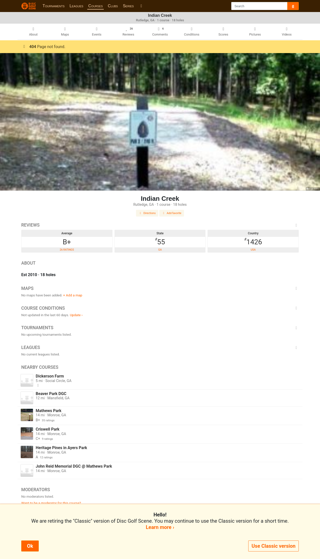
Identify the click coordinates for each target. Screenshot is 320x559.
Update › (76, 315)
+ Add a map (72, 295)
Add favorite (172, 213)
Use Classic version (274, 546)
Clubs (113, 6)
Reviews (160, 225)
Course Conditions (160, 308)
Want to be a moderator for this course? (51, 503)
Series (128, 6)
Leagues (76, 6)
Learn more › (160, 527)
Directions (147, 213)
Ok (30, 546)
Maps (160, 288)
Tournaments (53, 6)
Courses (95, 6)
